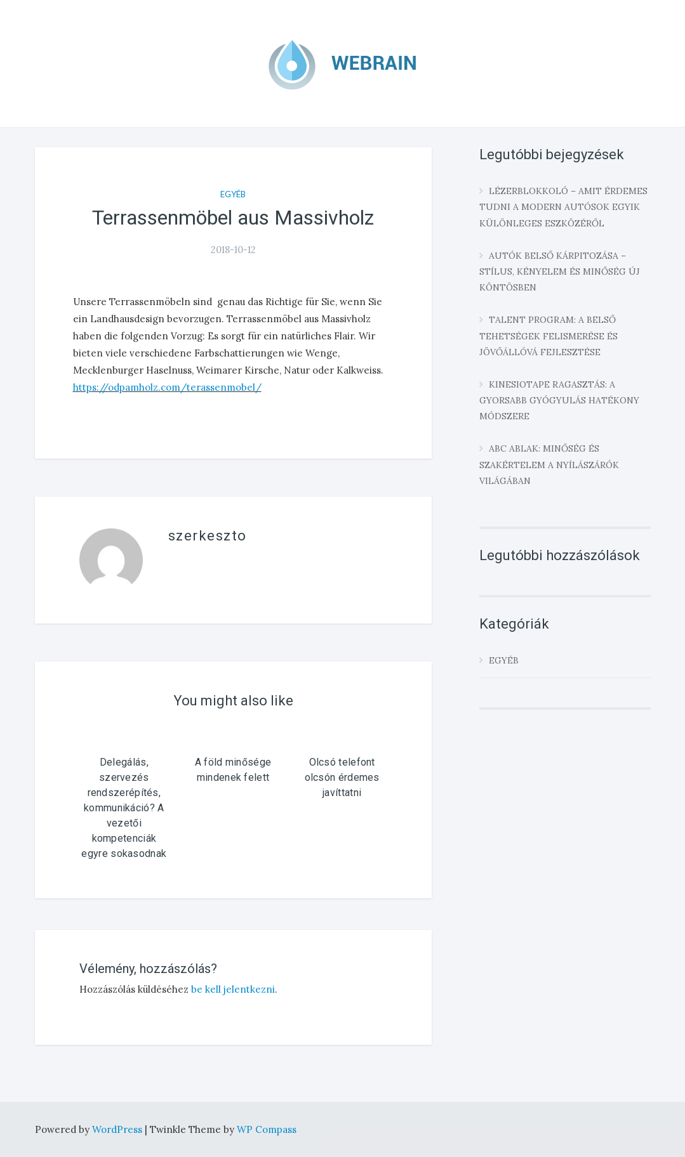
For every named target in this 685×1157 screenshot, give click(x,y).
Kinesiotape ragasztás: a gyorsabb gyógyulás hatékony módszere (559, 400)
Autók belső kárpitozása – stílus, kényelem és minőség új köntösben (559, 271)
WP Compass (266, 1129)
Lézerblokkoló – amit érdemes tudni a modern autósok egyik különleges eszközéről (563, 206)
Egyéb (233, 194)
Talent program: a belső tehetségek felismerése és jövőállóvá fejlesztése (548, 335)
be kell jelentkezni (233, 989)
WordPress (118, 1129)
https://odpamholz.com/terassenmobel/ (167, 387)
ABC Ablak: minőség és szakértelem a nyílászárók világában (549, 464)
